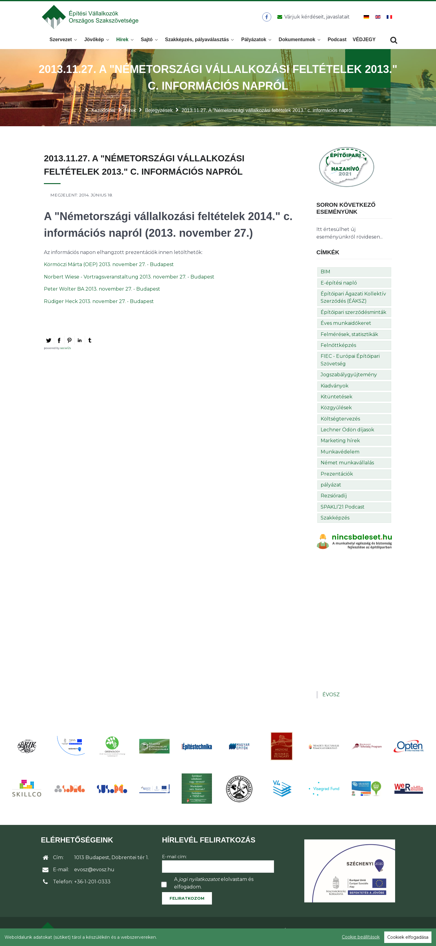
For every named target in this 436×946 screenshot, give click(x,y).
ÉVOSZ (331, 696)
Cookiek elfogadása (407, 937)
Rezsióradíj (334, 497)
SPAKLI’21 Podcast (343, 509)
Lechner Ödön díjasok (347, 431)
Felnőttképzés (338, 347)
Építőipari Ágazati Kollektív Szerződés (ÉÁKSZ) (353, 299)
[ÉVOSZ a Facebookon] (266, 17)
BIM (325, 273)
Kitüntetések (336, 398)
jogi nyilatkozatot (199, 881)
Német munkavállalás (347, 464)
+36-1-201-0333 (92, 883)
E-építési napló (339, 285)
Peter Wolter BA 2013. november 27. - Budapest (102, 291)
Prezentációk (337, 476)
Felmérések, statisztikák (349, 336)
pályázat (331, 486)
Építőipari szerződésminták (353, 314)
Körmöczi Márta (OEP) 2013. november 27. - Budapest (109, 266)
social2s (65, 349)
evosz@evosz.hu (94, 871)
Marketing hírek (340, 442)
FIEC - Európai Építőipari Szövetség (350, 361)
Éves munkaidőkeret (346, 325)
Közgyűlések (336, 409)
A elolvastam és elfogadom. (213, 884)
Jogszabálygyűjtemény (349, 376)
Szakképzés (335, 519)
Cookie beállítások (361, 937)
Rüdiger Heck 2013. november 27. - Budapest (99, 303)
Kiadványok (334, 388)
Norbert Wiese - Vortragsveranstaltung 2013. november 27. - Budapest (129, 279)
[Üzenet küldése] (312, 18)
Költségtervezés (340, 421)
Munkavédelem (340, 454)
